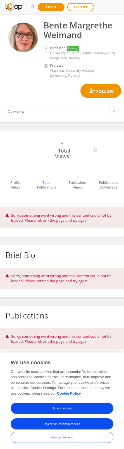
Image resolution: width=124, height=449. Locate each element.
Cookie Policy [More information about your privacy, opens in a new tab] (69, 395)
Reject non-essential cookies (62, 425)
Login (51, 7)
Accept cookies (62, 409)
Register (81, 7)
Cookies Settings (62, 438)
